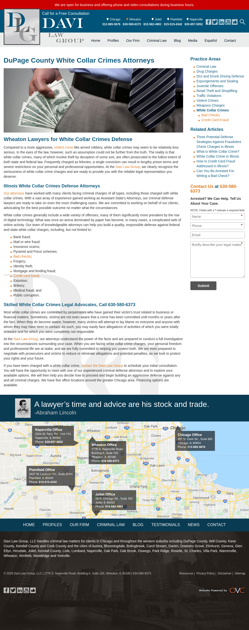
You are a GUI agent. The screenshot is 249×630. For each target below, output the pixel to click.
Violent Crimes (207, 100)
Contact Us (201, 186)
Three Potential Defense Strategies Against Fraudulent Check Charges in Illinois (218, 142)
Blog (177, 40)
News (193, 525)
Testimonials (165, 525)
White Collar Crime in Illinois (217, 156)
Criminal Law (157, 40)
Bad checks (22, 256)
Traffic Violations (208, 96)
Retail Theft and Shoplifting (216, 91)
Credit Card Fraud (215, 120)
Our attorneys (14, 193)
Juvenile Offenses (209, 86)
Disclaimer (224, 573)
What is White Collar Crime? (217, 151)
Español (211, 40)
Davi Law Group (128, 167)
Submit (203, 286)
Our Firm (133, 40)
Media (192, 40)
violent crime (63, 147)
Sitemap (240, 573)
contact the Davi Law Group (102, 366)
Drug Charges (207, 71)
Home (95, 40)
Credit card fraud (26, 276)
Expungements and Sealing (217, 81)
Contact (230, 40)
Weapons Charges (210, 105)
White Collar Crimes (212, 110)
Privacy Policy (205, 573)
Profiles (113, 40)
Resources (186, 573)
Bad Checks (210, 115)
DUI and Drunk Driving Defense (220, 76)
